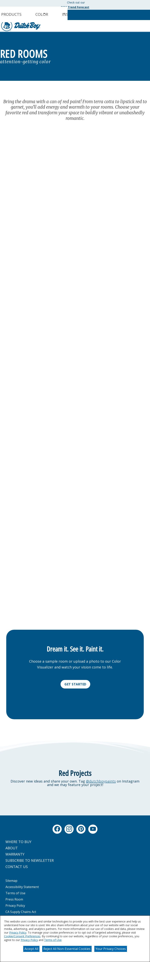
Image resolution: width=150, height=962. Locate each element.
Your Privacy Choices (111, 949)
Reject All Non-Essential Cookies (66, 949)
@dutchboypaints (101, 781)
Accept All (31, 949)
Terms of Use (53, 940)
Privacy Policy (17, 932)
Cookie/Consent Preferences (22, 936)
